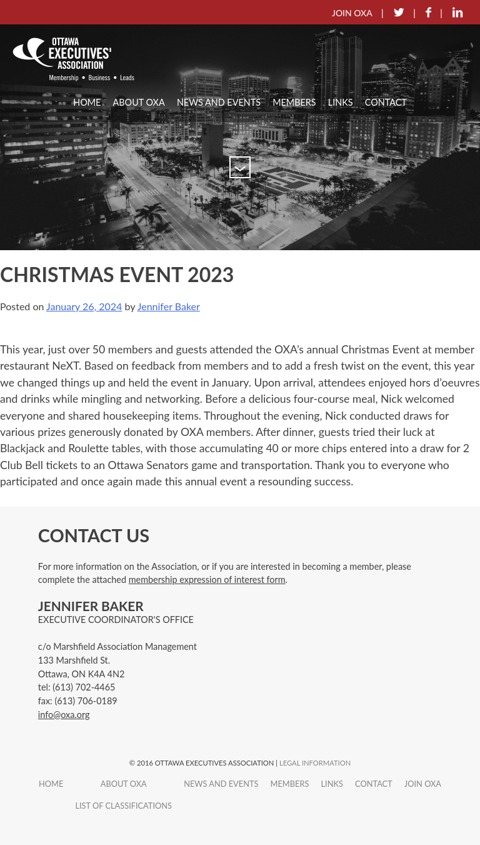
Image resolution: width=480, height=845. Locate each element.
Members (294, 102)
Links (340, 102)
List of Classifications (123, 806)
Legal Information (315, 763)
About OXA (139, 102)
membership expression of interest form (207, 579)
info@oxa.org (64, 714)
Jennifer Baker (169, 306)
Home (87, 102)
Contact (386, 102)
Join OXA (422, 784)
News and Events (219, 102)
